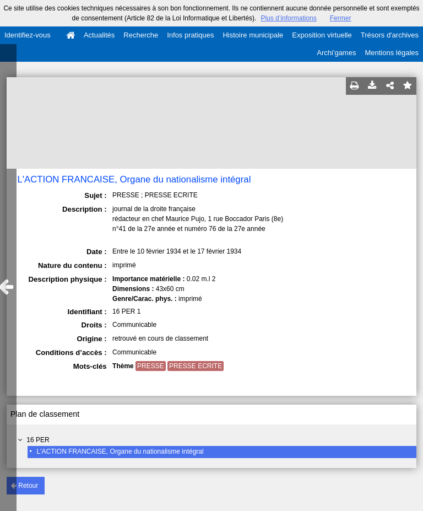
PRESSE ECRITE (195, 366)
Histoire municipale (253, 35)
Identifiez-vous (27, 35)
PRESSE (150, 366)
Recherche (140, 35)
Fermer (340, 18)
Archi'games (336, 53)
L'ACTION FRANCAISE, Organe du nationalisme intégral (120, 451)
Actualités (99, 35)
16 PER (37, 440)
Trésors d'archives (390, 35)
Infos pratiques (190, 35)
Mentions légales (392, 53)
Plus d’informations (288, 18)
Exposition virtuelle (321, 35)
